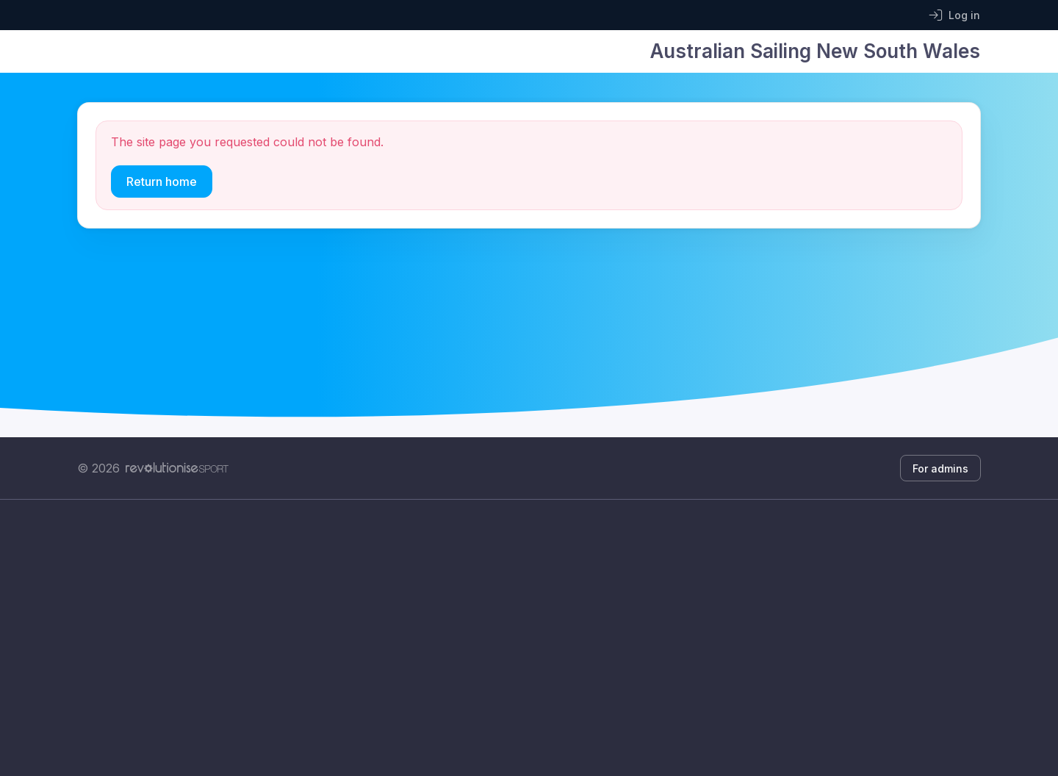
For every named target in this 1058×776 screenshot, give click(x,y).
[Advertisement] (518, 638)
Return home (161, 181)
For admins (940, 468)
